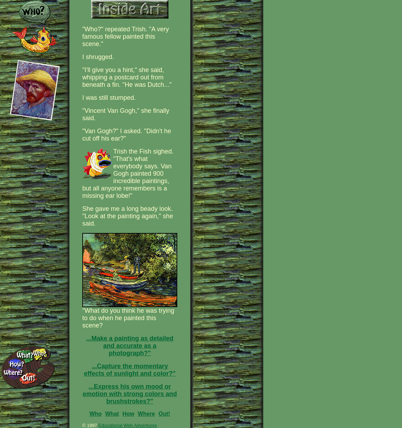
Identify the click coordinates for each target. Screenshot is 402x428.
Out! (164, 414)
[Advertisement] (302, 39)
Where (146, 414)
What (112, 414)
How (128, 414)
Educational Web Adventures (127, 425)
